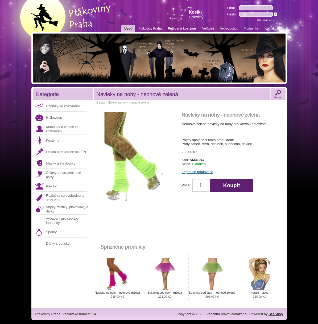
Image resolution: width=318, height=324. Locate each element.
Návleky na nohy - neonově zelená (128, 102)
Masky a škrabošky (61, 163)
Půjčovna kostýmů (182, 28)
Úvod (128, 28)
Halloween (54, 118)
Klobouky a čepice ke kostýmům (62, 129)
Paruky (51, 186)
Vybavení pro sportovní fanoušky (63, 220)
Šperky (51, 232)
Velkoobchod (229, 28)
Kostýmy (52, 140)
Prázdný (196, 17)
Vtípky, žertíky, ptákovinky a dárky (67, 209)
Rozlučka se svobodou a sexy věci (65, 198)
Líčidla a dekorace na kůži (66, 152)
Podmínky (251, 28)
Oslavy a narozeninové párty (63, 175)
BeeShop (276, 314)
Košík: (196, 14)
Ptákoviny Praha (150, 28)
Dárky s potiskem (59, 243)
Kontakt (270, 28)
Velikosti (208, 28)
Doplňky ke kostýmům (63, 106)
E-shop (101, 102)
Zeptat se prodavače (197, 172)
